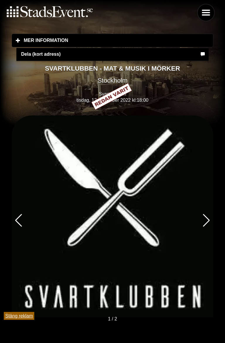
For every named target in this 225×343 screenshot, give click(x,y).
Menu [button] (206, 12)
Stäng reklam (19, 315)
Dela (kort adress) (41, 54)
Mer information (81, 40)
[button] (206, 220)
